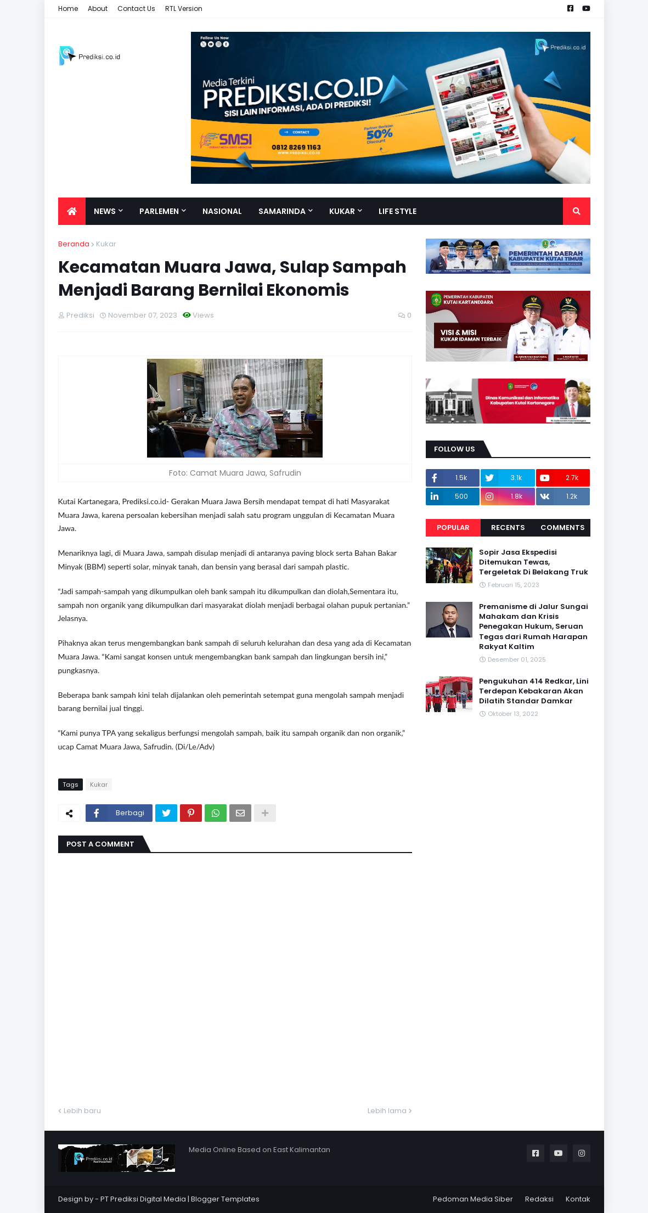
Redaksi (539, 1199)
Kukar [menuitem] (342, 211)
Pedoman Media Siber (473, 1199)
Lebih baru (82, 1110)
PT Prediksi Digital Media (143, 1199)
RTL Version (183, 8)
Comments (562, 527)
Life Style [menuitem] (397, 211)
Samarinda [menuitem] (282, 211)
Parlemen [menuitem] (159, 211)
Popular (453, 527)
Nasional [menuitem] (222, 211)
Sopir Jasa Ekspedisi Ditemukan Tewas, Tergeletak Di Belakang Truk (533, 562)
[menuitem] (72, 211)
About (98, 8)
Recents (508, 527)
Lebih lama (387, 1110)
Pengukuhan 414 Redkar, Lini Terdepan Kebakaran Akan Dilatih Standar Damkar (534, 691)
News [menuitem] (105, 211)
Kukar (106, 244)
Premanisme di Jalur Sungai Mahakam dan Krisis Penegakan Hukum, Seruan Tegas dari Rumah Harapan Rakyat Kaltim (533, 627)
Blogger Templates (225, 1199)
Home (68, 8)
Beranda (73, 244)
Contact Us (136, 8)
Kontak (578, 1199)
